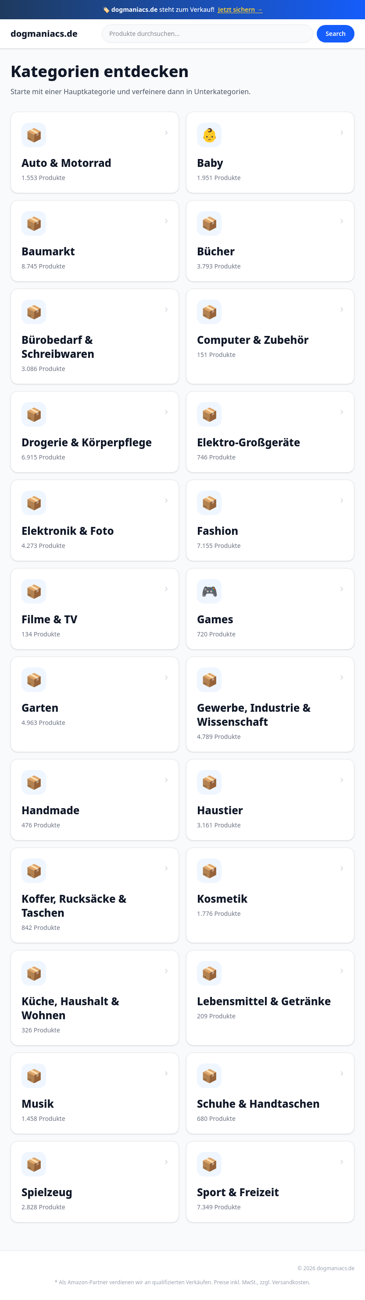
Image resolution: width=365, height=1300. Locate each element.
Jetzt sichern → (240, 9)
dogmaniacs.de (44, 33)
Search (336, 33)
